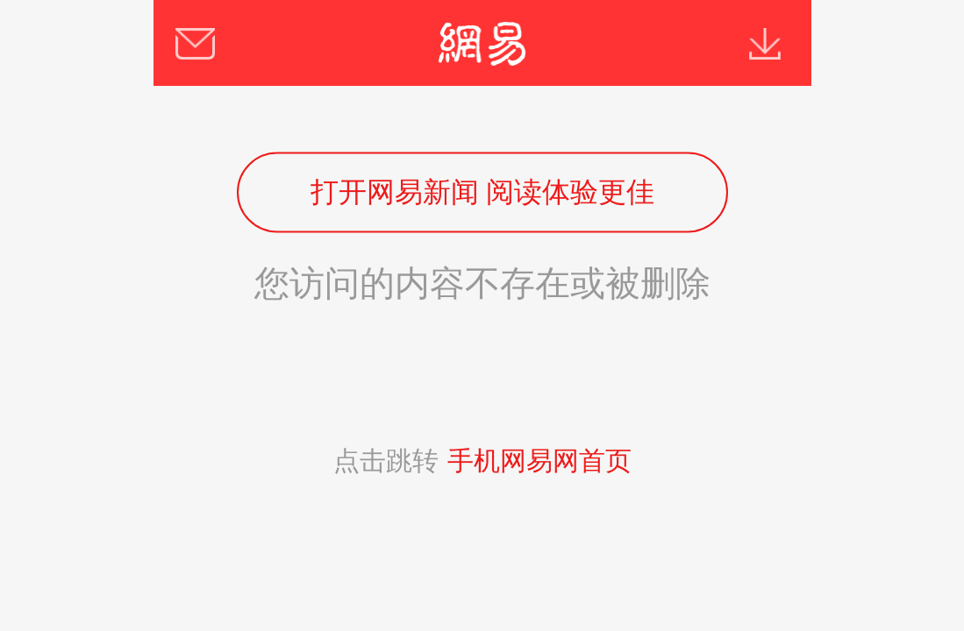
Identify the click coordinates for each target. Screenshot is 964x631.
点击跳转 (482, 460)
